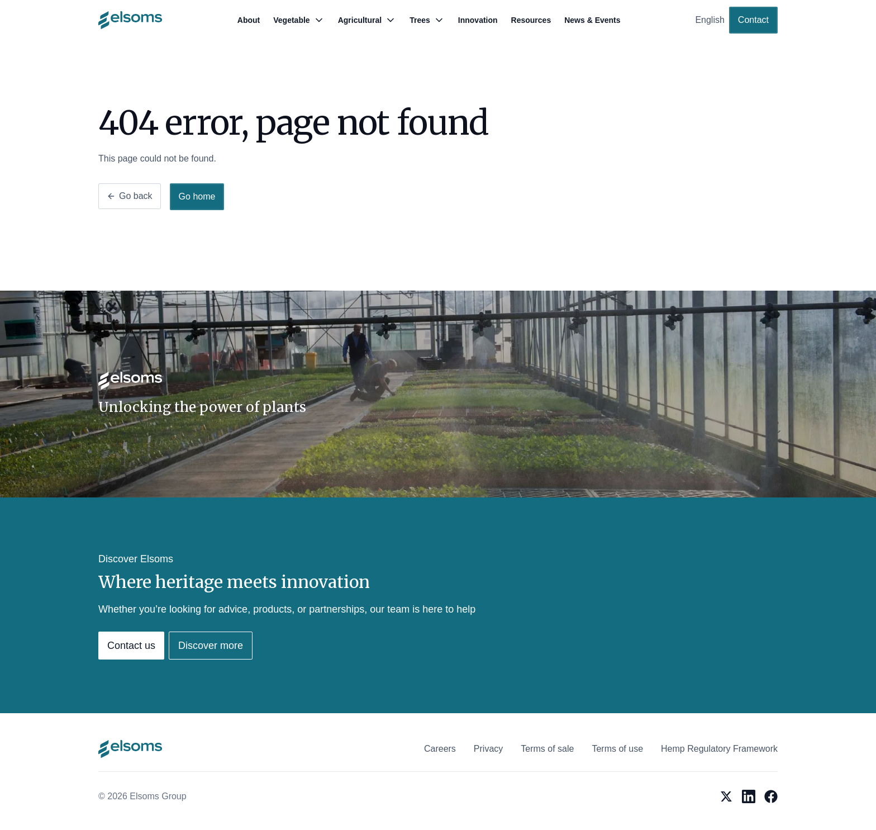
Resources (531, 20)
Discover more (210, 645)
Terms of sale (547, 748)
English (709, 20)
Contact (753, 20)
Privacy (488, 748)
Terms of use (617, 748)
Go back (130, 196)
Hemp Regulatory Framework (719, 748)
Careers (440, 748)
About (248, 20)
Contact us (131, 645)
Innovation (478, 20)
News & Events (592, 20)
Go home (197, 196)
